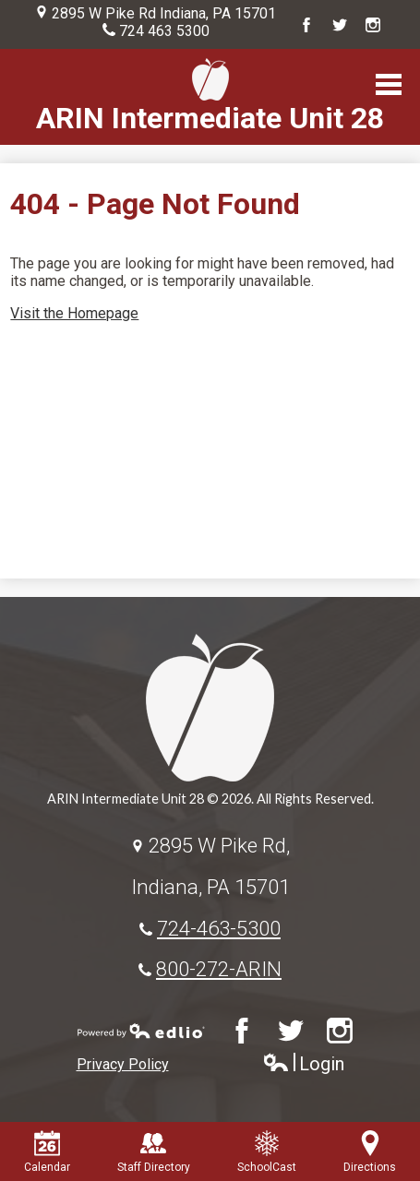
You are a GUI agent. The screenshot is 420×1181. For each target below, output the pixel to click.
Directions (369, 1152)
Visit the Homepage (74, 313)
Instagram (373, 25)
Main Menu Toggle (389, 84)
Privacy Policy (123, 1064)
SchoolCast (266, 1152)
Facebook (306, 25)
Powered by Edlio (141, 1030)
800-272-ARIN (219, 969)
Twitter (339, 25)
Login (303, 1064)
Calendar (47, 1152)
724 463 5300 (164, 31)
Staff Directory (153, 1152)
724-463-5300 (219, 928)
